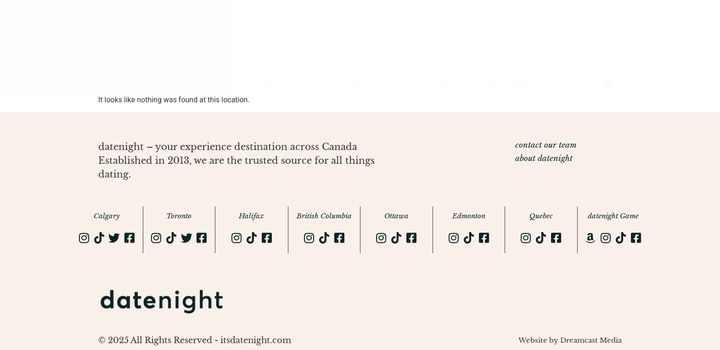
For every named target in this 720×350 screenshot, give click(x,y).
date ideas (261, 83)
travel (445, 83)
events (396, 83)
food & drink (332, 83)
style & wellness (513, 83)
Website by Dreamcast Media (570, 340)
